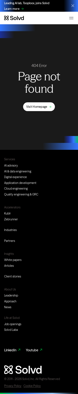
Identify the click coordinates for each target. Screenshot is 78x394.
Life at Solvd (12, 318)
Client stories (12, 276)
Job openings (12, 324)
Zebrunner (11, 219)
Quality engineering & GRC (21, 194)
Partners (9, 241)
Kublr (7, 213)
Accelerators (12, 207)
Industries (10, 230)
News (7, 307)
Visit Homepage (36, 107)
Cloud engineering (16, 188)
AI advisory (11, 165)
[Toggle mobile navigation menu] (71, 18)
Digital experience (15, 177)
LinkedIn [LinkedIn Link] (12, 350)
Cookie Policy (32, 386)
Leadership (11, 295)
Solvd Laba (11, 330)
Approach (10, 301)
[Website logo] (14, 18)
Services (9, 159)
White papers (12, 260)
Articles (9, 266)
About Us (10, 289)
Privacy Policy (12, 386)
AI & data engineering (17, 171)
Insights (9, 254)
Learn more (12, 9)
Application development (20, 183)
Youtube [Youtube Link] (34, 350)
